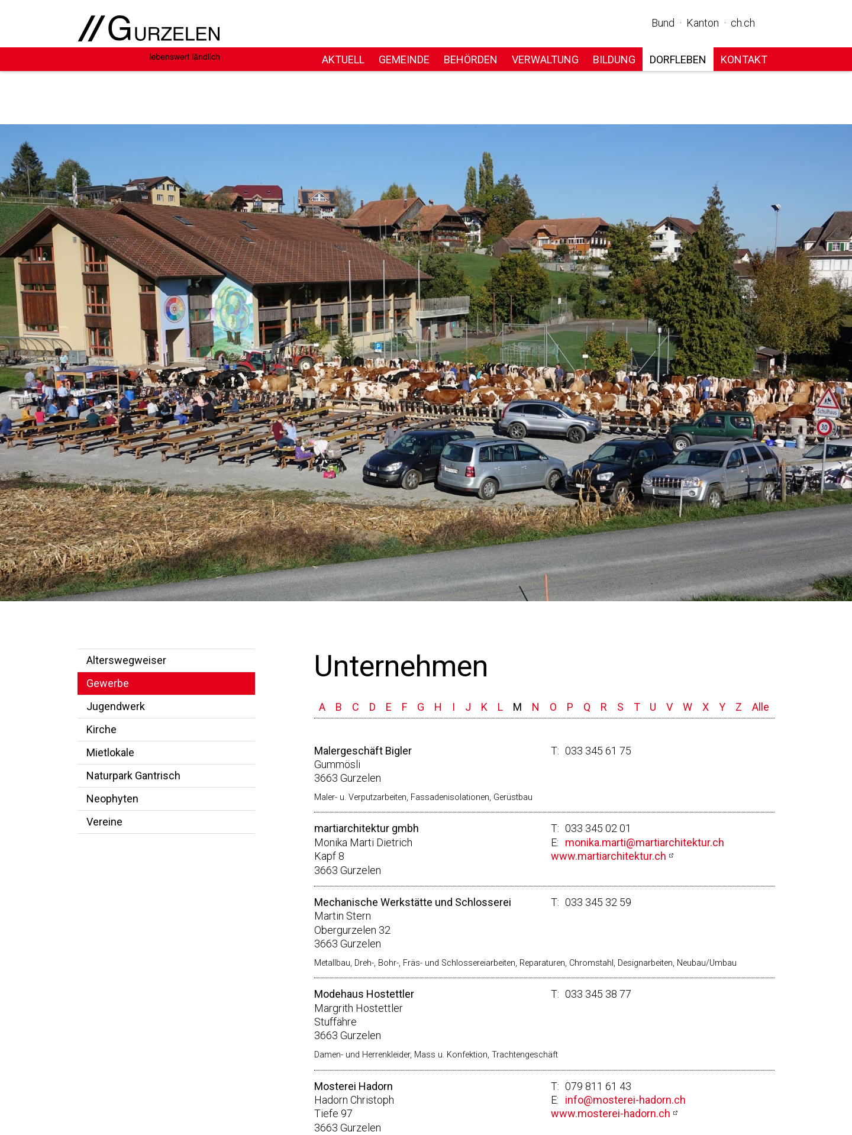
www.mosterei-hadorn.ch (610, 1113)
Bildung (614, 59)
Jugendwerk (115, 706)
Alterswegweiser (126, 660)
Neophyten (112, 798)
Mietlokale (110, 752)
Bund (662, 23)
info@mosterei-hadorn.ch (625, 1100)
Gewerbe (107, 683)
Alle (760, 707)
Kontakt (744, 59)
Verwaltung (545, 59)
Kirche (101, 729)
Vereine (104, 821)
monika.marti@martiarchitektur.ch (644, 842)
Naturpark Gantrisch (133, 775)
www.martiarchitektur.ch (608, 856)
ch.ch (743, 23)
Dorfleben (678, 59)
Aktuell (343, 59)
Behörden (471, 59)
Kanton (702, 23)
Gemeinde (404, 59)
